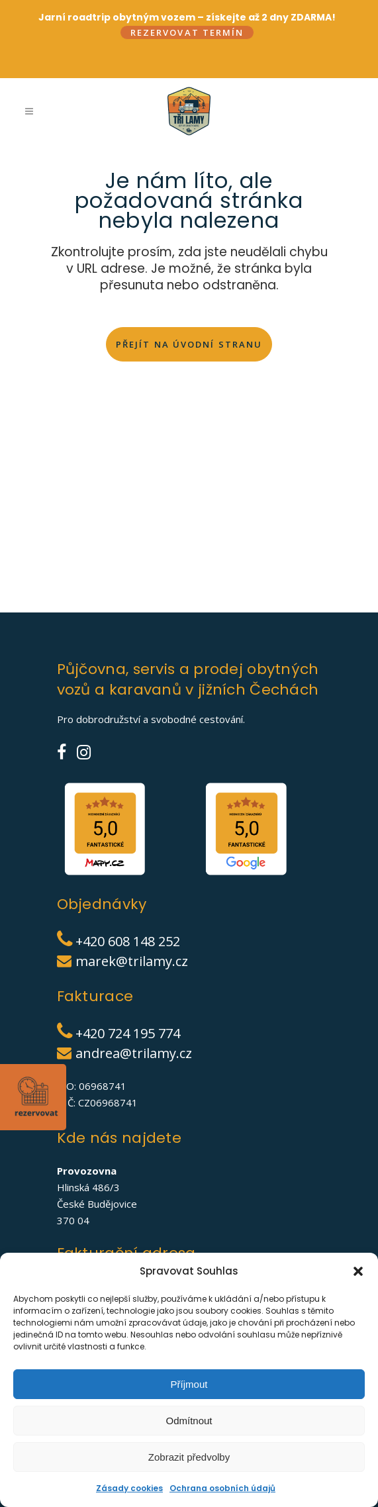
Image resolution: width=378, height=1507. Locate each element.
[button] (358, 1271)
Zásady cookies (129, 1488)
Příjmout (189, 1384)
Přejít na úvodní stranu (189, 346)
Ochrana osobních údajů (222, 1488)
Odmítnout (188, 1420)
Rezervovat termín (187, 32)
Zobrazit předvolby (189, 1457)
